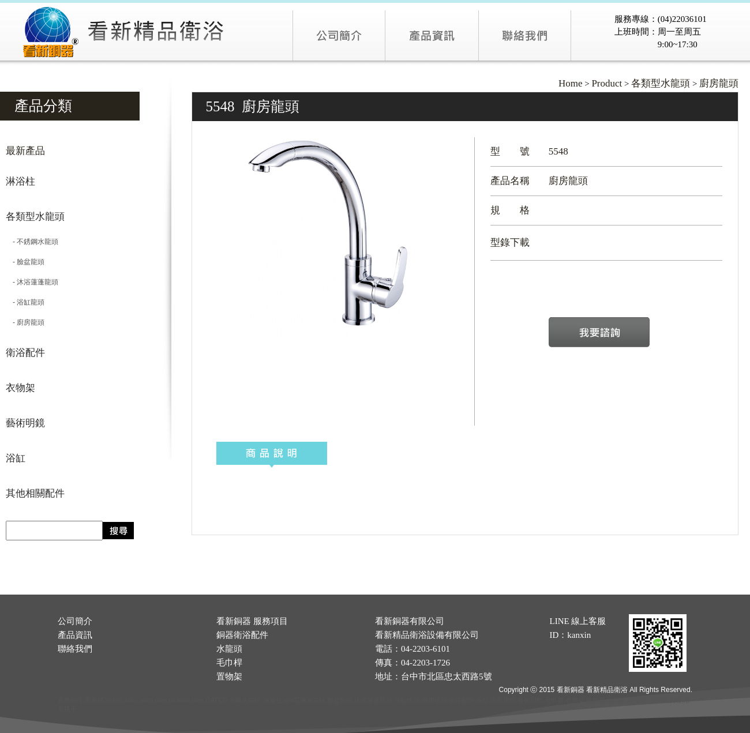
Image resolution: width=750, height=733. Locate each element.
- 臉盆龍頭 (25, 262)
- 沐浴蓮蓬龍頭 (32, 282)
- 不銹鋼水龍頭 (32, 242)
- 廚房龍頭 (25, 322)
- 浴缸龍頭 (25, 302)
